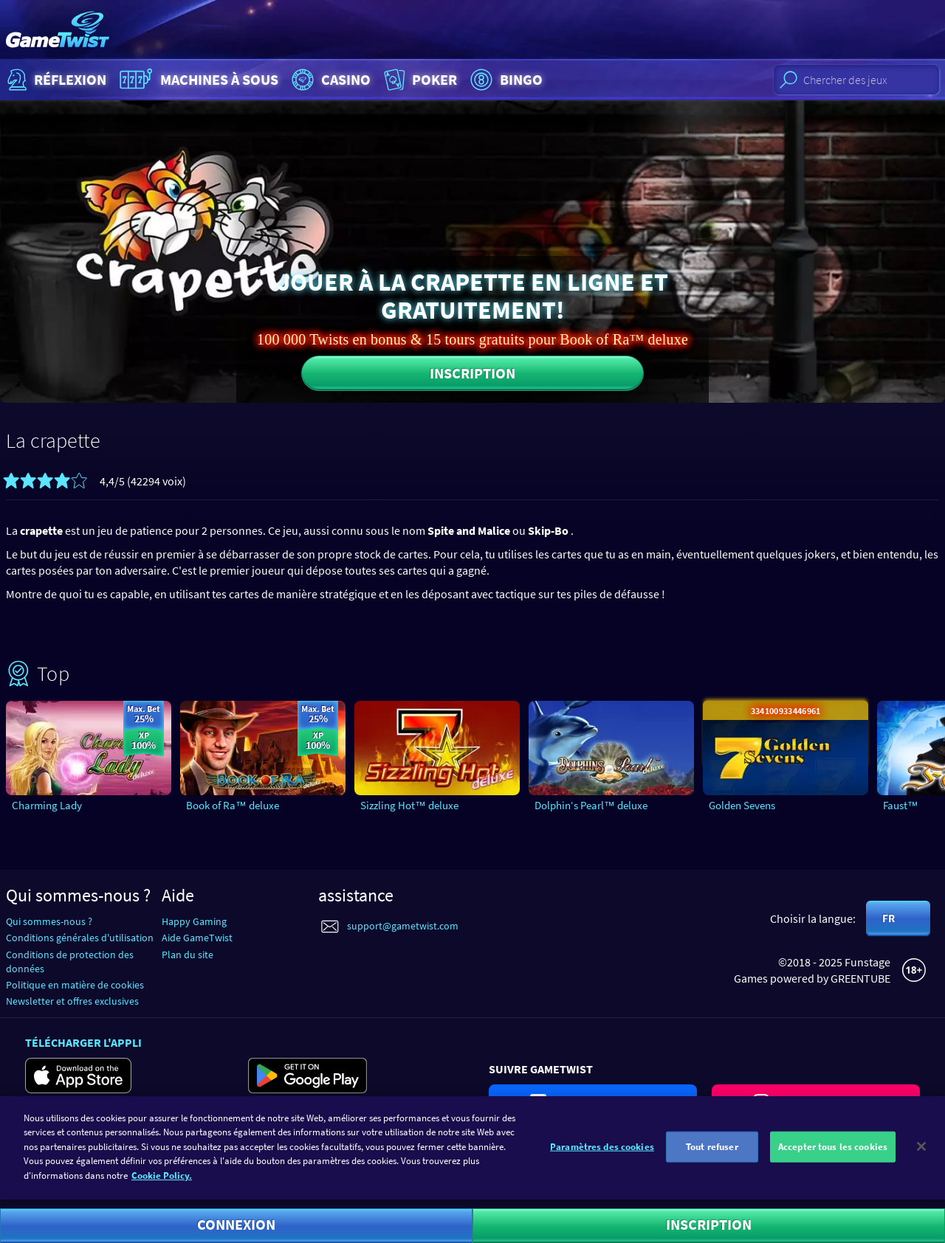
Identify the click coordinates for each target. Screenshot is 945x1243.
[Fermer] (921, 1152)
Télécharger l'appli (83, 1042)
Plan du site (187, 954)
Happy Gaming (194, 921)
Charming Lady (47, 805)
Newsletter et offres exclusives (72, 1001)
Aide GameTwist (197, 937)
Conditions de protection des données (70, 961)
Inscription (472, 373)
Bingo (505, 79)
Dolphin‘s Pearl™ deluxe (591, 805)
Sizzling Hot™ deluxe (409, 805)
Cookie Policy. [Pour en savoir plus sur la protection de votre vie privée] (161, 1181)
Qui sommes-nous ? (49, 921)
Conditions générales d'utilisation (80, 937)
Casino (329, 79)
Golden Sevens (742, 805)
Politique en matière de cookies (75, 984)
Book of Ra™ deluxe (232, 805)
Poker (419, 79)
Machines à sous (197, 79)
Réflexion (55, 79)
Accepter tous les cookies (832, 1152)
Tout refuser (712, 1152)
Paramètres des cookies (602, 1152)
